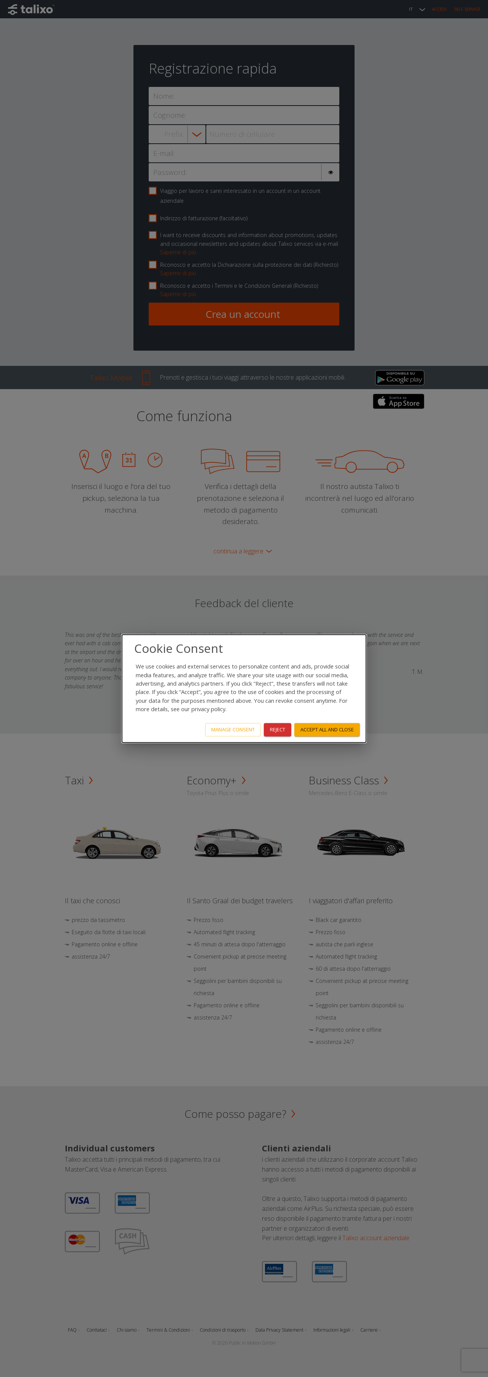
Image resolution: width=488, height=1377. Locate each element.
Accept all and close (327, 729)
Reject (277, 729)
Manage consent (233, 729)
